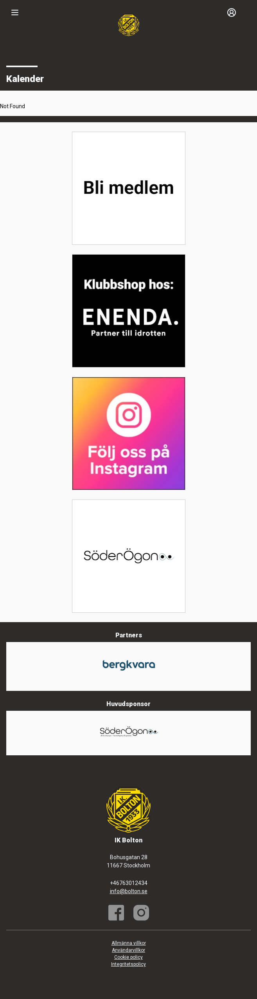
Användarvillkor (128, 950)
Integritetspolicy (128, 964)
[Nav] (14, 12)
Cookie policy (128, 957)
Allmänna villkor (128, 943)
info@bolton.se (128, 891)
